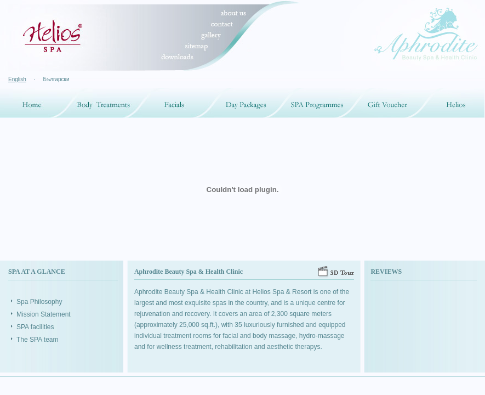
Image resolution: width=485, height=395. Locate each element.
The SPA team (37, 339)
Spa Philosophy (39, 302)
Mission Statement (43, 314)
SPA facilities (35, 327)
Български (56, 79)
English (17, 79)
